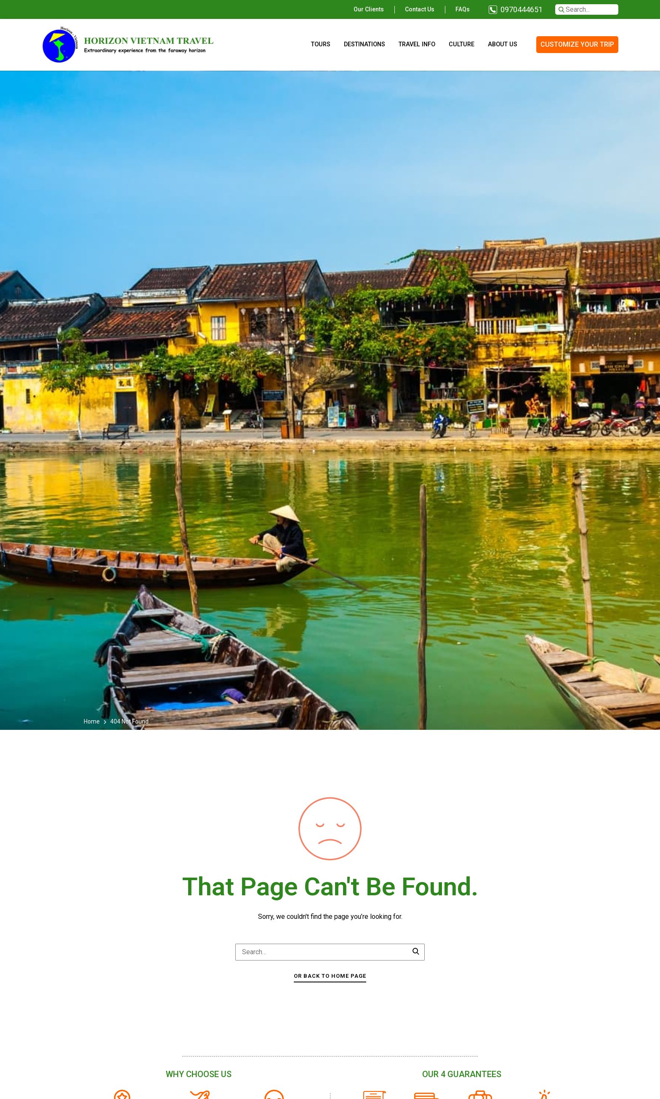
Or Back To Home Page (330, 976)
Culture (461, 44)
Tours (320, 44)
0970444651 (521, 9)
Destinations (364, 44)
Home (92, 721)
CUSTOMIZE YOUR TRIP (577, 44)
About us (502, 44)
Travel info (417, 44)
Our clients (369, 9)
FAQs (462, 9)
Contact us (419, 9)
